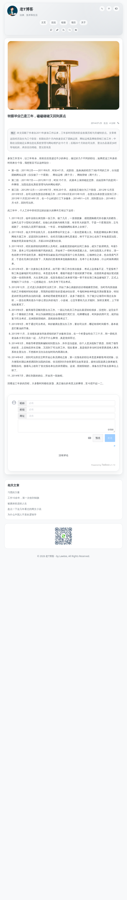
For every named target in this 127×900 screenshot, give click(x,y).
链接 (63, 22)
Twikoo (106, 464)
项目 (73, 22)
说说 (53, 22)
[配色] (109, 9)
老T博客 (26, 9)
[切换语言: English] (102, 9)
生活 (106, 123)
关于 (83, 22)
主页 (43, 22)
